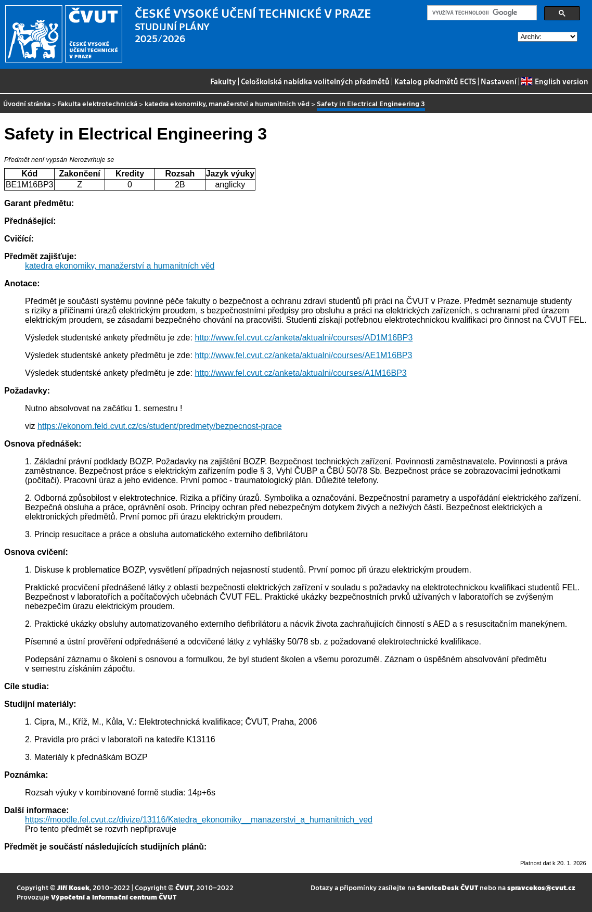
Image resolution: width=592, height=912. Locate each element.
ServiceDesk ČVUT (447, 887)
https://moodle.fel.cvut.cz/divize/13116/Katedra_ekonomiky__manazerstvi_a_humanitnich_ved (198, 819)
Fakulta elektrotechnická (97, 103)
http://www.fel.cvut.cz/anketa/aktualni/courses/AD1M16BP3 (304, 337)
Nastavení (499, 81)
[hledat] (481, 13)
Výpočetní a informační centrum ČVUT (113, 897)
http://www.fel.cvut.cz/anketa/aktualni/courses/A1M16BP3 (300, 373)
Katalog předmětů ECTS (435, 81)
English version (554, 81)
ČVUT (184, 887)
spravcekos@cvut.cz (541, 887)
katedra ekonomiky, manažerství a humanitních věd (227, 103)
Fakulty (223, 81)
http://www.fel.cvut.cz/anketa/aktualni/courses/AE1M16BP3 (303, 355)
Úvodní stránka (26, 103)
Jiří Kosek (73, 887)
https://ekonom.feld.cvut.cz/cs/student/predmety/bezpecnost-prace (159, 426)
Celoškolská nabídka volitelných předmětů (315, 81)
